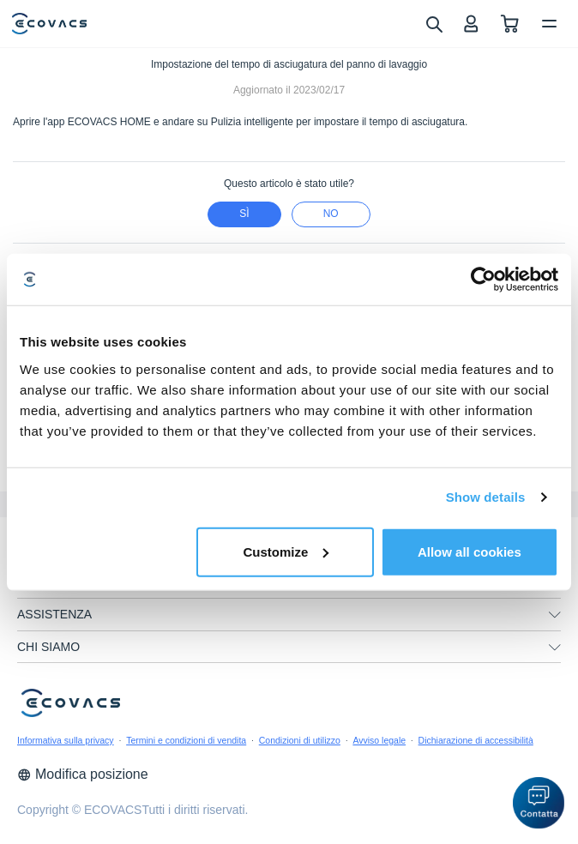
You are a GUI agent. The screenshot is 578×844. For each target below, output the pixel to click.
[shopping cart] (510, 23)
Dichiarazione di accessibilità (475, 740)
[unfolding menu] (555, 615)
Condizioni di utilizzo (299, 740)
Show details (486, 497)
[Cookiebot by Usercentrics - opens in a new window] (483, 279)
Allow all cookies (469, 551)
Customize (285, 551)
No (331, 214)
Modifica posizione (82, 774)
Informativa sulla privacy (65, 740)
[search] (433, 23)
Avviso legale (379, 740)
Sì (244, 214)
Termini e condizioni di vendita (186, 740)
